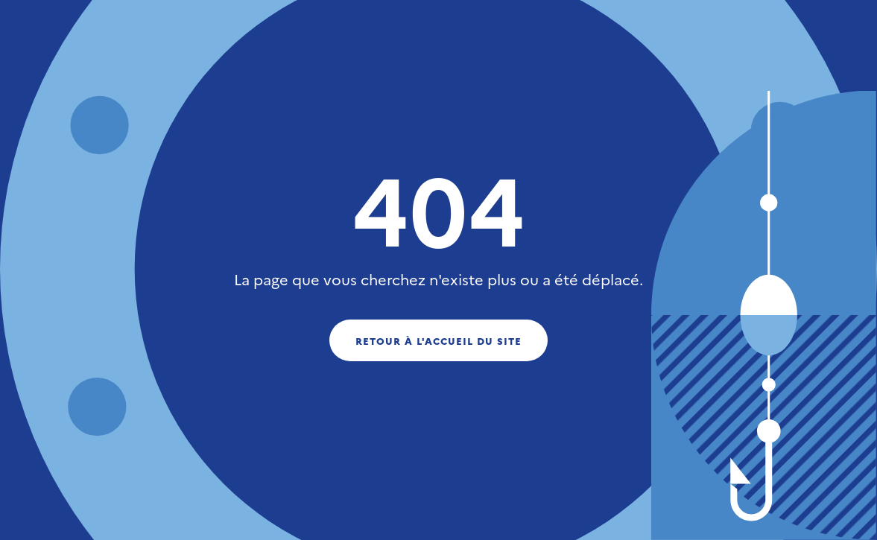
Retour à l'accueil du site (438, 340)
